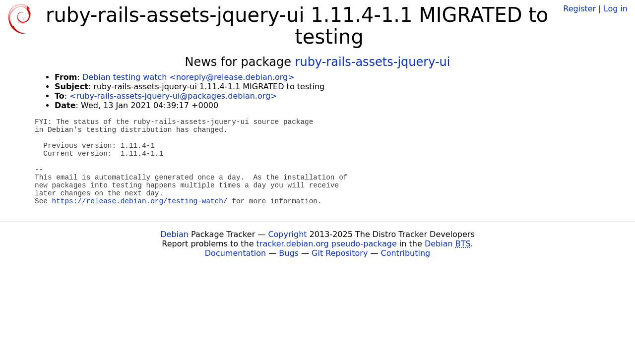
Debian (174, 234)
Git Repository (340, 253)
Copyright (287, 234)
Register (579, 8)
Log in (616, 8)
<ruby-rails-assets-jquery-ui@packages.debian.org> (173, 96)
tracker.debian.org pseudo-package (326, 243)
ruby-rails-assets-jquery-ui (372, 62)
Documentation (235, 253)
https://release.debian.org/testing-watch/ (140, 201)
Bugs (289, 253)
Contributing (406, 253)
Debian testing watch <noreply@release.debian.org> (188, 77)
